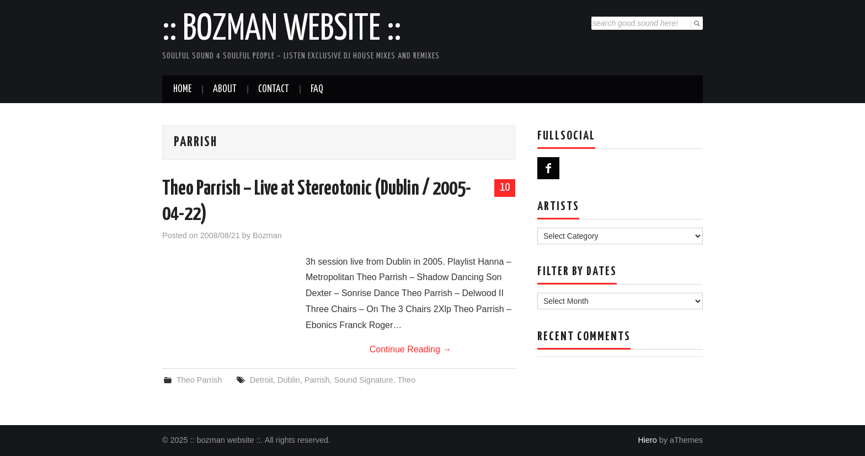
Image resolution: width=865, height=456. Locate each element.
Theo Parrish (199, 379)
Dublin (288, 379)
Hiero (647, 440)
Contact (273, 89)
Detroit (261, 379)
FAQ (317, 89)
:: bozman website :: (281, 29)
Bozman (267, 235)
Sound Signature (363, 379)
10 (505, 187)
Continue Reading (411, 349)
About (225, 89)
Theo (406, 379)
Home (182, 89)
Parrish (317, 379)
